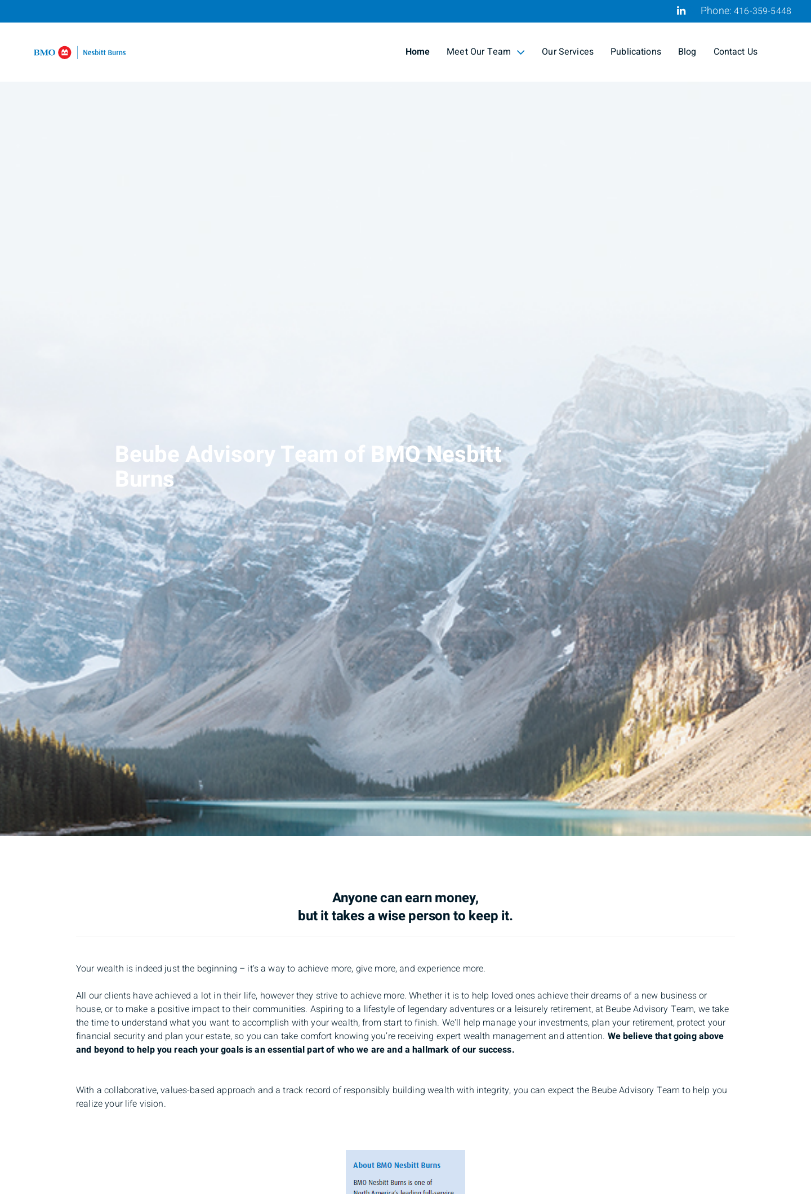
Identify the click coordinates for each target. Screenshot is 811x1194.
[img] (405, 418)
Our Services (568, 52)
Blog (687, 52)
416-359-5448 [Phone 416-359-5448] (762, 11)
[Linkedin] (681, 11)
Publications (636, 52)
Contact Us (736, 52)
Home (418, 52)
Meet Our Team (486, 52)
